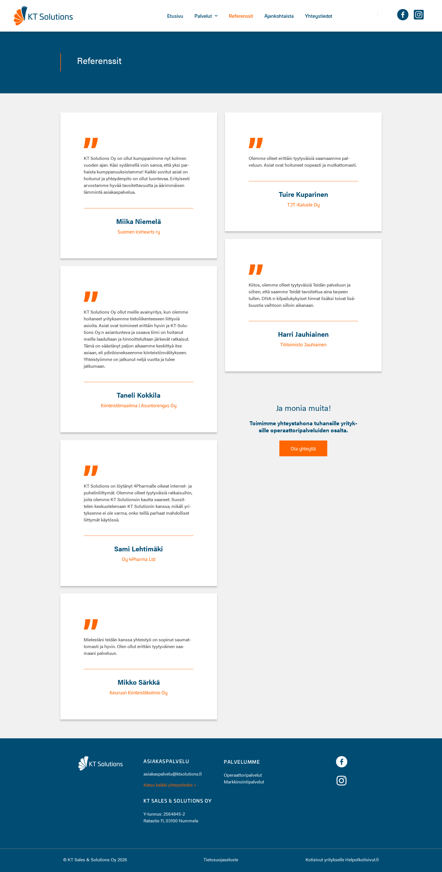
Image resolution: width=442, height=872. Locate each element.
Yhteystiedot (318, 16)
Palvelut (206, 15)
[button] (384, 13)
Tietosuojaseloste (221, 859)
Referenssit (241, 16)
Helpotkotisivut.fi (362, 859)
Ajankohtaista (279, 16)
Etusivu (175, 16)
